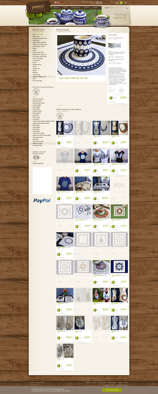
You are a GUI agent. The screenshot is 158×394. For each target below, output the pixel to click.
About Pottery (75, 7)
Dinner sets (36, 36)
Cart (125, 3)
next (124, 30)
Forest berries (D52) (38, 133)
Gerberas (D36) (37, 111)
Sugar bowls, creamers (39, 42)
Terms (65, 7)
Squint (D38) (36, 107)
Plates (34, 48)
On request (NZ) (37, 145)
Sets (38, 34)
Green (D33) (36, 109)
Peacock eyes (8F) (38, 99)
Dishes (35, 50)
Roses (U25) (36, 117)
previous (112, 30)
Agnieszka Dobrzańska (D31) (41, 123)
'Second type (36, 74)
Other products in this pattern (68, 109)
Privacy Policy (60, 389)
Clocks (35, 66)
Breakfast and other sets (40, 38)
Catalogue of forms (109, 385)
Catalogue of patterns (122, 385)
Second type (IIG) (38, 137)
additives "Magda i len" (39, 76)
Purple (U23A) (37, 113)
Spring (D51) (36, 131)
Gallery (86, 7)
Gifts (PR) (35, 139)
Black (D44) (36, 125)
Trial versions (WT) (38, 141)
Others (35, 70)
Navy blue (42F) (37, 101)
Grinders (35, 72)
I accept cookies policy (111, 390)
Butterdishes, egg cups (39, 54)
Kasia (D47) (36, 119)
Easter (34, 62)
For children (36, 60)
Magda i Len (112, 60)
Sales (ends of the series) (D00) (42, 135)
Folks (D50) (36, 129)
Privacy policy (102, 382)
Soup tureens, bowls (39, 46)
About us (56, 7)
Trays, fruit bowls (38, 58)
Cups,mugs (36, 40)
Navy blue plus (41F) (39, 103)
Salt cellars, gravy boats (40, 56)
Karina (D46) (36, 127)
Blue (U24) (36, 115)
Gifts (34, 78)
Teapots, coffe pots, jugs (40, 44)
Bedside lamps (37, 64)
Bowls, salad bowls (38, 52)
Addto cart (114, 98)
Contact (95, 7)
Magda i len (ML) (37, 143)
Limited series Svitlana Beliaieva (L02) (44, 121)
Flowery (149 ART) (38, 163)
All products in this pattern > (62, 111)
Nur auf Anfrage (37, 80)
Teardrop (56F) (37, 105)
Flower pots (36, 68)
